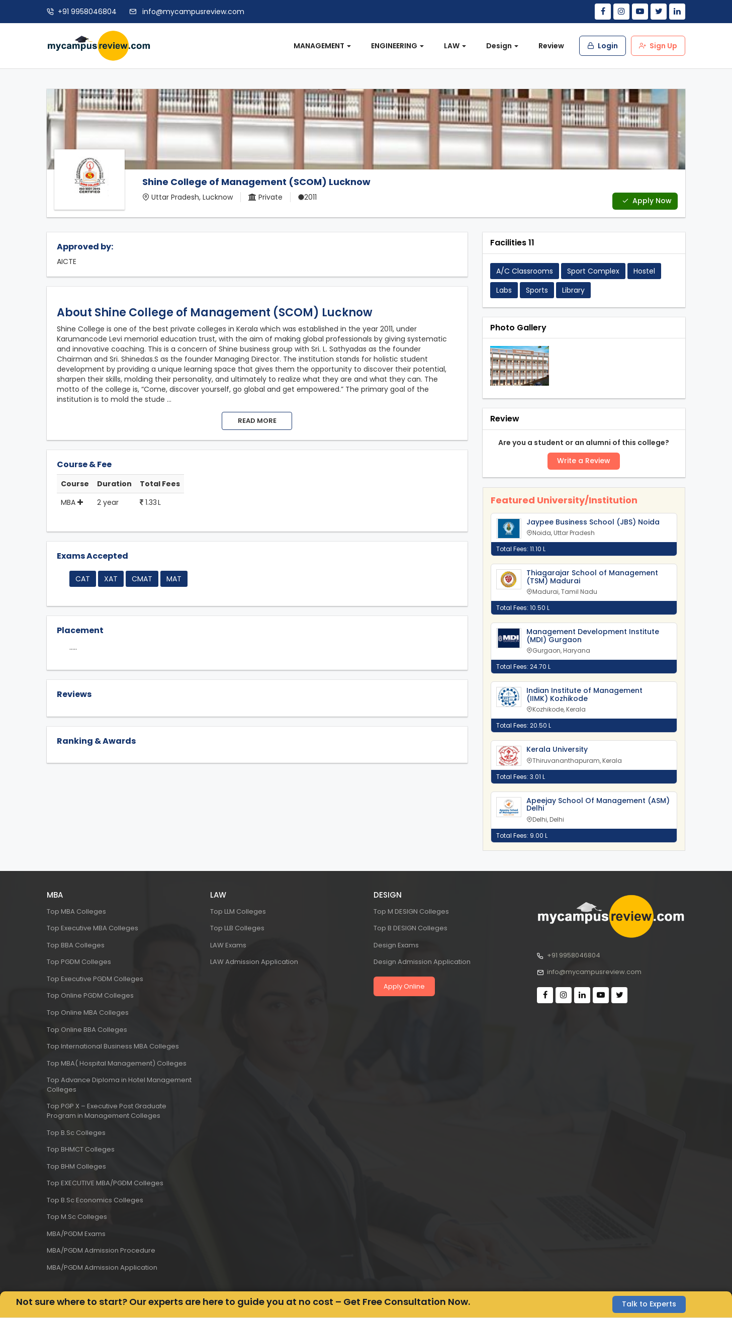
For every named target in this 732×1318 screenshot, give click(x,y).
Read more (257, 420)
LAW (455, 46)
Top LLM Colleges (238, 911)
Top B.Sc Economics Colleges (95, 1200)
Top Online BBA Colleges (87, 1029)
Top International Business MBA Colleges (113, 1046)
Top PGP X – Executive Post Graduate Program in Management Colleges (106, 1110)
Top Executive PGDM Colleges (95, 979)
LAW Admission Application (254, 961)
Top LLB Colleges (237, 928)
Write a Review (583, 461)
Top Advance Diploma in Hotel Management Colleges (119, 1084)
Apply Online (404, 986)
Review (551, 46)
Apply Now (647, 201)
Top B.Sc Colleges (76, 1132)
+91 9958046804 (87, 12)
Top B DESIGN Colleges (410, 928)
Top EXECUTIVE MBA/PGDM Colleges (105, 1183)
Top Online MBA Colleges (88, 1012)
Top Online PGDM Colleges (90, 996)
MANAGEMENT (322, 46)
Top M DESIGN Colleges (411, 911)
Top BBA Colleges (76, 945)
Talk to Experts (649, 1304)
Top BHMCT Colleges (81, 1149)
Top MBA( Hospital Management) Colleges (117, 1063)
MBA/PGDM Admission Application (102, 1267)
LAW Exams (228, 945)
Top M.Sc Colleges (77, 1216)
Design (502, 46)
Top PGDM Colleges (79, 961)
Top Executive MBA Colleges (92, 928)
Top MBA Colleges (76, 911)
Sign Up (658, 46)
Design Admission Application (422, 961)
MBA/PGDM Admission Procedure (101, 1251)
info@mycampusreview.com (192, 12)
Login (602, 46)
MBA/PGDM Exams (76, 1234)
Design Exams (396, 945)
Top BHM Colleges (76, 1166)
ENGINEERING (397, 46)
